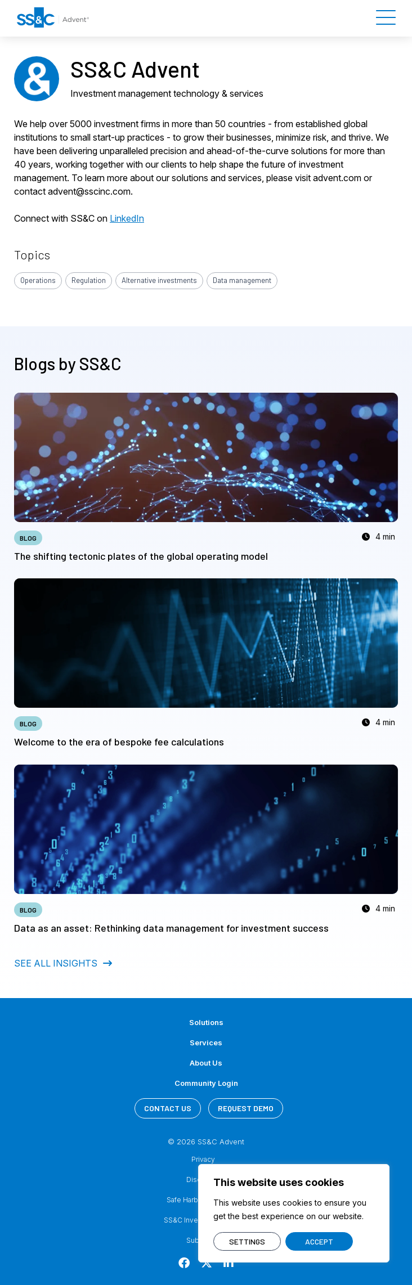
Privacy (203, 1159)
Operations (38, 280)
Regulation (88, 280)
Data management (242, 280)
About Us (206, 1062)
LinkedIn (127, 218)
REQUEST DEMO (246, 1108)
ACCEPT (319, 1241)
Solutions (206, 1022)
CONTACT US (167, 1108)
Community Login (206, 1083)
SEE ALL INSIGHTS (63, 963)
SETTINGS (247, 1241)
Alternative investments (159, 280)
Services (206, 1042)
